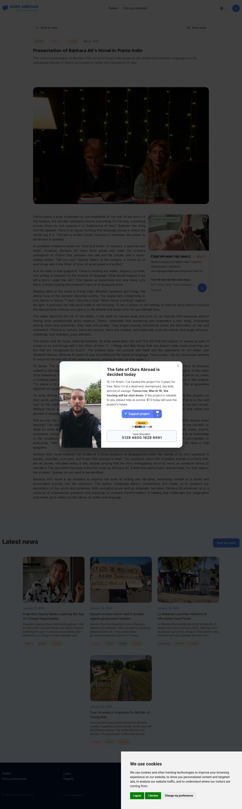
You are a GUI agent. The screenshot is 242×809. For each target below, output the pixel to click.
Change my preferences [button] (179, 795)
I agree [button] (137, 795)
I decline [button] (153, 795)
